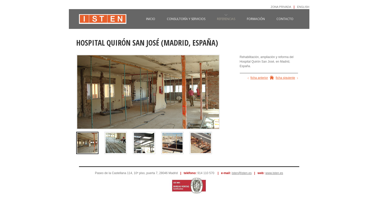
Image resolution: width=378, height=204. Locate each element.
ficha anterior (259, 78)
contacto (284, 19)
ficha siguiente (285, 78)
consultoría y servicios (186, 19)
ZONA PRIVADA (281, 6)
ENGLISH (303, 6)
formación (256, 19)
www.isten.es (274, 173)
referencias (226, 19)
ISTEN (102, 21)
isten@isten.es (242, 173)
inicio (150, 19)
